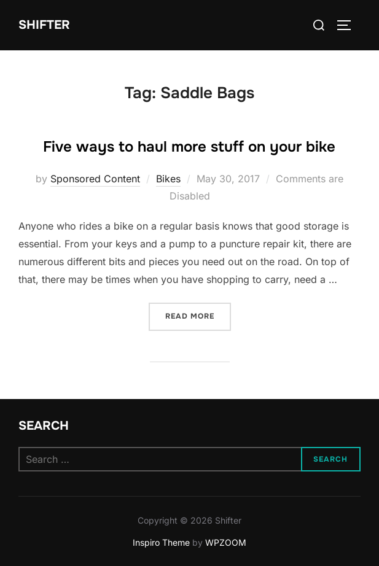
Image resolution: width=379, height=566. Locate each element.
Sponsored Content (95, 179)
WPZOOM (225, 542)
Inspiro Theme (161, 542)
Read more (198, 315)
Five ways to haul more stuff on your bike (189, 147)
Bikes (168, 179)
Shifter (44, 25)
